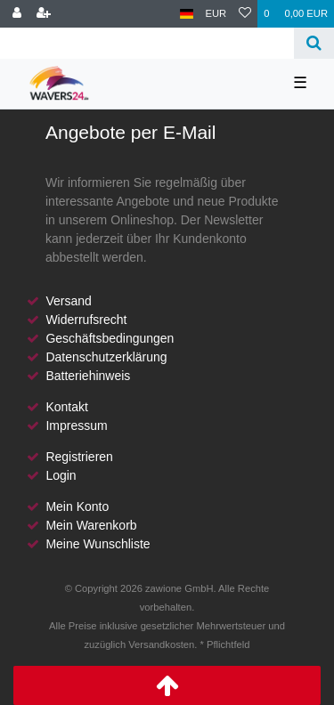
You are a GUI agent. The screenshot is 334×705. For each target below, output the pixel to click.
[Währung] (216, 14)
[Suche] (314, 43)
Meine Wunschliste (97, 544)
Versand (68, 301)
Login (60, 475)
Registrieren (78, 457)
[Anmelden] (17, 14)
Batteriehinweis (87, 376)
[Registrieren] (43, 14)
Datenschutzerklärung (106, 357)
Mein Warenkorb (90, 525)
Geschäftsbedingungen (109, 338)
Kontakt (66, 407)
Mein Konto (77, 506)
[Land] (187, 14)
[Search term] (147, 43)
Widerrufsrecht (85, 319)
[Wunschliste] (244, 14)
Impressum (76, 425)
